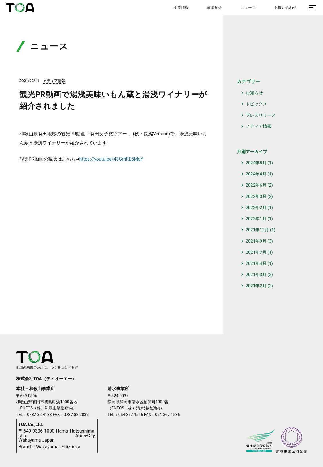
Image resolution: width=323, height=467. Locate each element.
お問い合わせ (285, 7)
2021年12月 (257, 229)
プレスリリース (261, 115)
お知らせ (254, 92)
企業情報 (181, 7)
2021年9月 (256, 241)
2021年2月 (256, 285)
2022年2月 (256, 207)
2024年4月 (256, 174)
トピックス (256, 104)
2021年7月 (256, 252)
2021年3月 (256, 274)
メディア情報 (258, 126)
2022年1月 (256, 218)
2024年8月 (256, 162)
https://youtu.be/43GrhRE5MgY (111, 159)
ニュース (248, 7)
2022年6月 (256, 185)
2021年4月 (256, 263)
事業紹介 (214, 7)
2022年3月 (256, 196)
